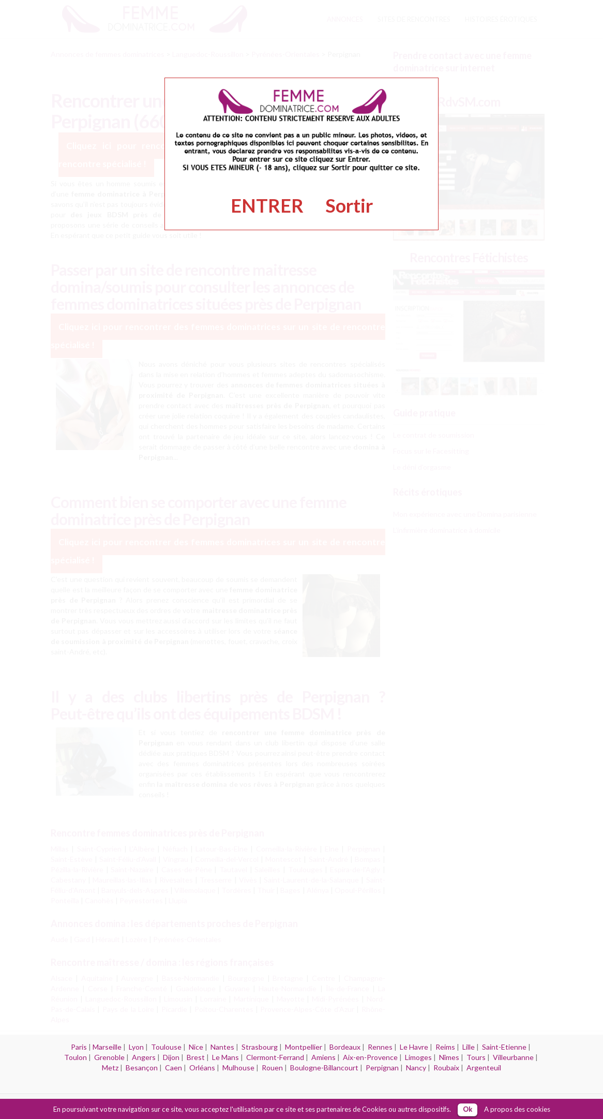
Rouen (272, 1067)
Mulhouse (238, 1067)
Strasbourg (260, 1046)
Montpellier (303, 1046)
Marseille (107, 1046)
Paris (79, 1046)
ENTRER (267, 205)
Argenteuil (483, 1067)
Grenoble (109, 1057)
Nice (196, 1046)
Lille (468, 1046)
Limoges (418, 1057)
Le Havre (414, 1046)
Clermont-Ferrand (275, 1057)
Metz (110, 1067)
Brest (196, 1057)
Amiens (323, 1057)
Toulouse (166, 1046)
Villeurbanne (513, 1057)
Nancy (416, 1067)
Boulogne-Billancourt (324, 1067)
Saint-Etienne (504, 1046)
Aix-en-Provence (370, 1057)
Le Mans (225, 1057)
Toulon (75, 1057)
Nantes (222, 1046)
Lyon (136, 1046)
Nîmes (449, 1057)
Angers (144, 1057)
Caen (173, 1067)
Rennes (380, 1046)
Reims (445, 1046)
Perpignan (382, 1067)
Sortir (349, 205)
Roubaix (446, 1067)
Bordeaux (344, 1046)
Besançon (142, 1067)
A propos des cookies (517, 1109)
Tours (476, 1057)
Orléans (202, 1067)
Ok (467, 1109)
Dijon (171, 1057)
